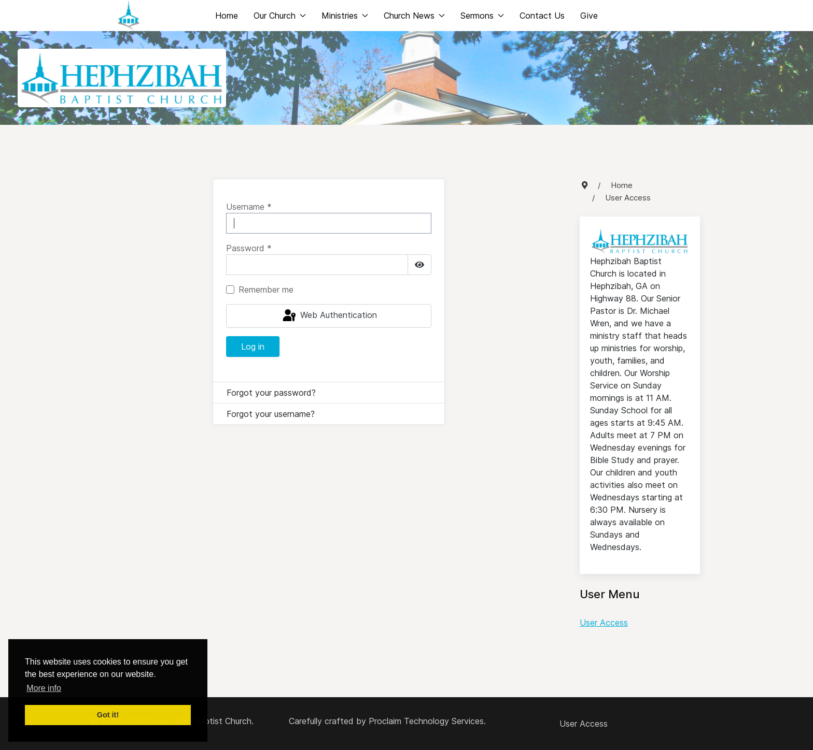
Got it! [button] (108, 715)
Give (589, 15)
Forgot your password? (271, 392)
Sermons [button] (482, 15)
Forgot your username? (271, 414)
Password (249, 248)
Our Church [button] (280, 15)
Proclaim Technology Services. (427, 721)
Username (249, 206)
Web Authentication (329, 316)
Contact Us (542, 15)
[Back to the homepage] (128, 15)
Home (226, 15)
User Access (604, 622)
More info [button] (43, 688)
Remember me (266, 289)
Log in (252, 346)
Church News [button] (414, 15)
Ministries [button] (344, 15)
